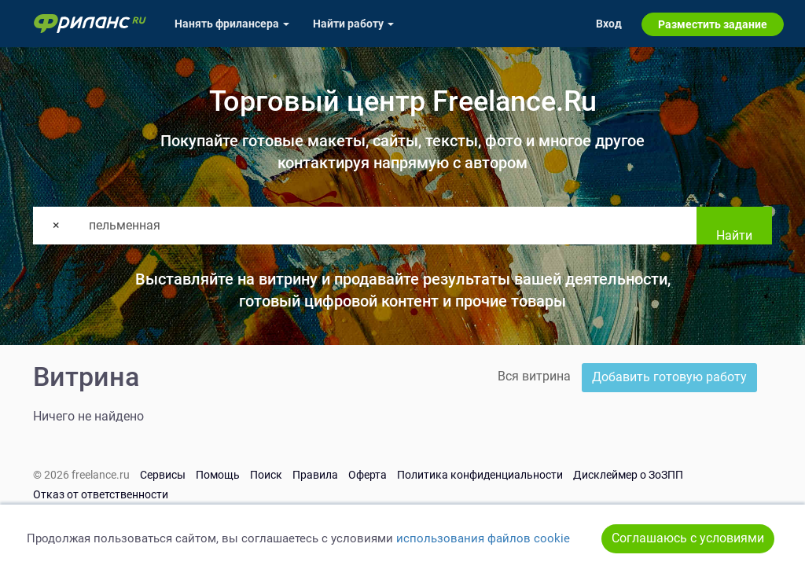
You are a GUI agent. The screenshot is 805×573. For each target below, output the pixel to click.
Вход (609, 23)
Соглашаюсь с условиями (688, 538)
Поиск (266, 474)
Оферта (367, 474)
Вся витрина (534, 376)
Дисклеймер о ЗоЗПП (628, 474)
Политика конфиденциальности (480, 474)
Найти (734, 235)
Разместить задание (712, 24)
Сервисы (163, 474)
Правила (315, 474)
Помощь (218, 474)
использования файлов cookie (483, 538)
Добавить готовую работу (669, 376)
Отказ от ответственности (100, 494)
